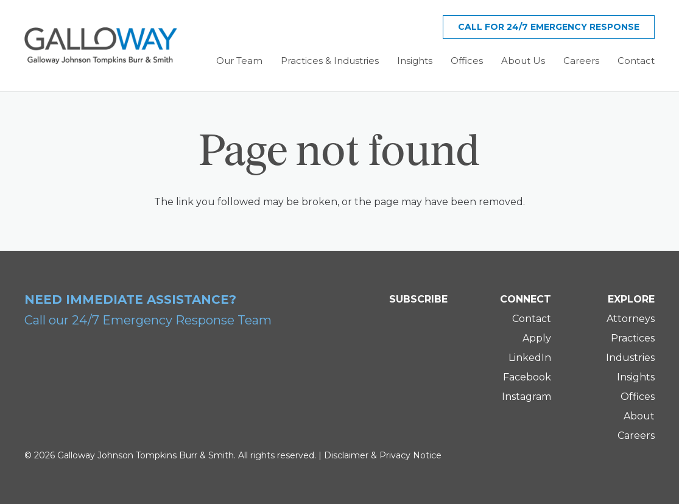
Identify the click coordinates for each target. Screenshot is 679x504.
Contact (531, 318)
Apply (536, 338)
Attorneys (631, 318)
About (639, 416)
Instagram (526, 396)
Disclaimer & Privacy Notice (383, 455)
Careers (636, 435)
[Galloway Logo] (100, 45)
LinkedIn (529, 357)
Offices (638, 396)
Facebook (527, 377)
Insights (636, 377)
